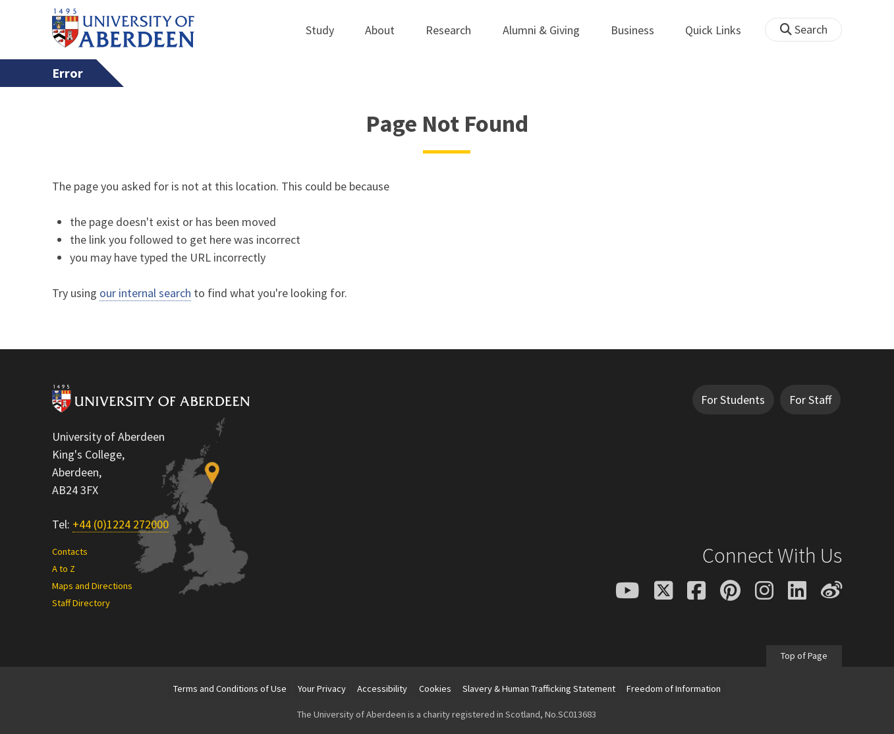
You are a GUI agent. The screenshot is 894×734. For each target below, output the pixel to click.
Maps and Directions (92, 586)
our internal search (145, 292)
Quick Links (720, 30)
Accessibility (382, 688)
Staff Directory (81, 603)
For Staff (810, 399)
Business (640, 30)
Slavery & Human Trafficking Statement (538, 688)
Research (456, 30)
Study (327, 30)
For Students (733, 399)
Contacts (70, 551)
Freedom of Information (674, 688)
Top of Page (804, 656)
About (387, 30)
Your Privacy (322, 688)
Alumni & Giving (548, 30)
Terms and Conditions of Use (230, 688)
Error (67, 73)
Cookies (435, 688)
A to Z (63, 569)
